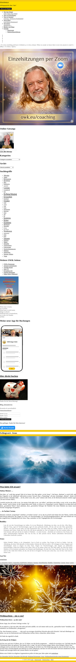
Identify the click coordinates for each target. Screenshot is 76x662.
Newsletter (40, 24)
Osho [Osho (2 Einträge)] (5, 235)
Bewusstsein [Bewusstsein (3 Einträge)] (7, 179)
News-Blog (40, 21)
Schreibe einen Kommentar (26, 564)
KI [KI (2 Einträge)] (4, 216)
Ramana (6, 564)
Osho (1, 564)
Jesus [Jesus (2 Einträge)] (5, 213)
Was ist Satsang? (40, 18)
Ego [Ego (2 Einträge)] (5, 191)
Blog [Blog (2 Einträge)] (5, 182)
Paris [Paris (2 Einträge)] (5, 236)
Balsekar (44, 562)
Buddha (50, 562)
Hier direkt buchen (9, 376)
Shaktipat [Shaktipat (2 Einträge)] (6, 240)
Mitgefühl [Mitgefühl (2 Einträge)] (6, 226)
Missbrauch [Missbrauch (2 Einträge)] (7, 224)
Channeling (56, 562)
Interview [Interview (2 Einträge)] (6, 211)
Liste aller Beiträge (6, 151)
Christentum (36, 656)
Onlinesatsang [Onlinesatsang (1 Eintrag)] (6, 233)
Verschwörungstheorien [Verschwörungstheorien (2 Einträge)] (10, 249)
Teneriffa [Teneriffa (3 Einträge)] (6, 244)
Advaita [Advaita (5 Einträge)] (6, 175)
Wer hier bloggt (40, 13)
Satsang (35, 562)
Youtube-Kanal (8, 267)
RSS (52, 659)
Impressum (10, 30)
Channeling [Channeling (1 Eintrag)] (6, 185)
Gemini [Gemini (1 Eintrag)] (5, 204)
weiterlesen (3, 559)
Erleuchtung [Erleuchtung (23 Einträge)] (10, 194)
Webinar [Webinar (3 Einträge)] (6, 250)
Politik (25, 562)
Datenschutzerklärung (13, 32)
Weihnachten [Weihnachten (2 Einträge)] (7, 252)
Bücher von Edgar (9, 27)
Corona (63, 562)
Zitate (40, 562)
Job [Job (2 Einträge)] (4, 214)
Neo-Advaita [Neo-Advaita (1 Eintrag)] (6, 229)
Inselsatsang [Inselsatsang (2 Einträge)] (7, 209)
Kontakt (6, 28)
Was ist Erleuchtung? (10, 15)
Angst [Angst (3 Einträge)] (5, 177)
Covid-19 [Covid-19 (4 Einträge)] (7, 190)
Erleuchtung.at (4, 2)
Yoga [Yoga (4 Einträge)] (5, 256)
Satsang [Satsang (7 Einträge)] (7, 238)
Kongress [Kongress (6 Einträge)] (7, 218)
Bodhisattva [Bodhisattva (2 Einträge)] (7, 184)
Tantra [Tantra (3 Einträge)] (5, 242)
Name (2, 415)
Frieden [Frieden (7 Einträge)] (7, 201)
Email (2, 413)
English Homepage (9, 272)
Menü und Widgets (6, 8)
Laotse (72, 562)
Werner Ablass (13, 564)
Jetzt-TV (6, 269)
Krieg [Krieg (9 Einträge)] (6, 220)
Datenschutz (46, 659)
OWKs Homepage (9, 264)
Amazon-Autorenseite (10, 266)
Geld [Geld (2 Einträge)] (5, 203)
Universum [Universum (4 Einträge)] (7, 247)
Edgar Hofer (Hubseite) (11, 274)
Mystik (25, 656)
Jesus (67, 562)
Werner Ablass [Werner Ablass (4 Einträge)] (8, 254)
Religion (30, 562)
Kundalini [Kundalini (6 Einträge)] (7, 222)
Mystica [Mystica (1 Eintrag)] (5, 227)
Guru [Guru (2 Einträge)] (5, 208)
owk (32, 659)
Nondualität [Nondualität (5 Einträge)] (8, 231)
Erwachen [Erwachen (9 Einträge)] (8, 197)
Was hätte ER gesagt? (10, 487)
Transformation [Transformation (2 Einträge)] (8, 245)
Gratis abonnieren (6, 419)
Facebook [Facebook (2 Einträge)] (6, 199)
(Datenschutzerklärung (5, 410)
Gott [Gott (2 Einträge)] (5, 206)
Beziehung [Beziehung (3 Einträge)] (7, 180)
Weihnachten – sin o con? (12, 616)
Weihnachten (49, 656)
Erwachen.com (8, 271)
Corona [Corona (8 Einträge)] (7, 188)
